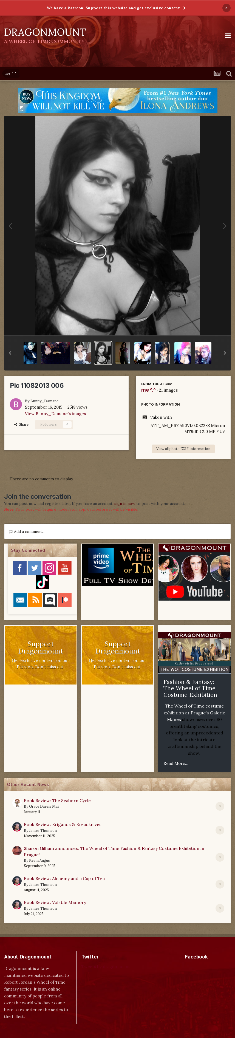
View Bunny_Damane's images (55, 413)
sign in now (124, 503)
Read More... (175, 763)
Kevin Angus (39, 860)
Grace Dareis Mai (44, 806)
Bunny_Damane (44, 400)
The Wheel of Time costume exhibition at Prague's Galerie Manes (194, 712)
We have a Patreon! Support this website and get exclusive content (113, 7)
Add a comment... (26, 531)
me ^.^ (148, 390)
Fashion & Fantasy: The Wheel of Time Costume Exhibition (190, 688)
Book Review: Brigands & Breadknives (62, 824)
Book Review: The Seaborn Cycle (57, 800)
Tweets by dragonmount (105, 966)
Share (21, 424)
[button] (10, 353)
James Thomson (43, 830)
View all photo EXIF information (183, 448)
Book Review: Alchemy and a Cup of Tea (64, 878)
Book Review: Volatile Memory (55, 902)
